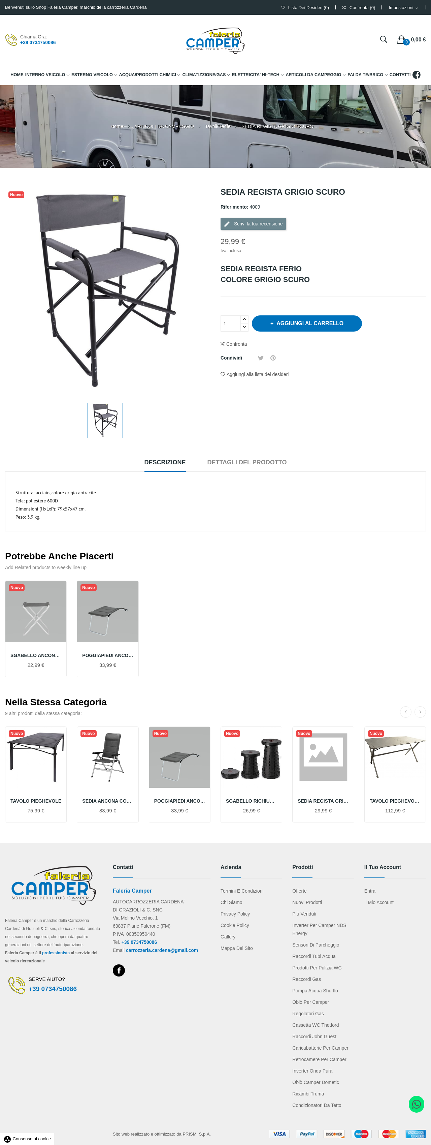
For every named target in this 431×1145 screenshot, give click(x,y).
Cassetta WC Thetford (315, 1025)
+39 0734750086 (38, 42)
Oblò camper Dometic (315, 1082)
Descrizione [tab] (165, 462)
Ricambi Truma (308, 1093)
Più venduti (304, 914)
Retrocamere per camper (319, 1059)
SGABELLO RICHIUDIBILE (251, 801)
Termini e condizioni (242, 891)
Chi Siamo (231, 902)
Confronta (234, 344)
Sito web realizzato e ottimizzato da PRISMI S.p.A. (162, 1134)
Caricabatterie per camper (320, 1048)
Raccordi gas (306, 979)
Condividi (250, 358)
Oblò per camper (310, 1002)
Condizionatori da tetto (316, 1105)
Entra (369, 891)
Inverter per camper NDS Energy (319, 929)
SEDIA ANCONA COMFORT (107, 801)
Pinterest (273, 358)
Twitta (261, 358)
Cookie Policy (235, 925)
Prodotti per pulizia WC (316, 967)
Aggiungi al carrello (309, 323)
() (305, 7)
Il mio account (379, 902)
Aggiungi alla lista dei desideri (255, 374)
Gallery (228, 936)
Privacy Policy (235, 914)
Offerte (299, 891)
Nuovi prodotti (307, 902)
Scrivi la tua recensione (253, 224)
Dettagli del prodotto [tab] (247, 462)
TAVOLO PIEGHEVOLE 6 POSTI (395, 801)
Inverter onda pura (312, 1071)
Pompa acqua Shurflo (315, 990)
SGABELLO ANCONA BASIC (35, 655)
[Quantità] (231, 323)
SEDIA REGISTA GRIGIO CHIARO (323, 801)
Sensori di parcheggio (315, 945)
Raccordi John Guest (314, 1036)
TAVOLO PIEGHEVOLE (35, 801)
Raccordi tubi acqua (313, 956)
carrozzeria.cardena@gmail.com (162, 950)
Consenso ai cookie (27, 1138)
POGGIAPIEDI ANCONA (107, 655)
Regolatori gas (308, 1013)
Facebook (119, 970)
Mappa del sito (237, 948)
